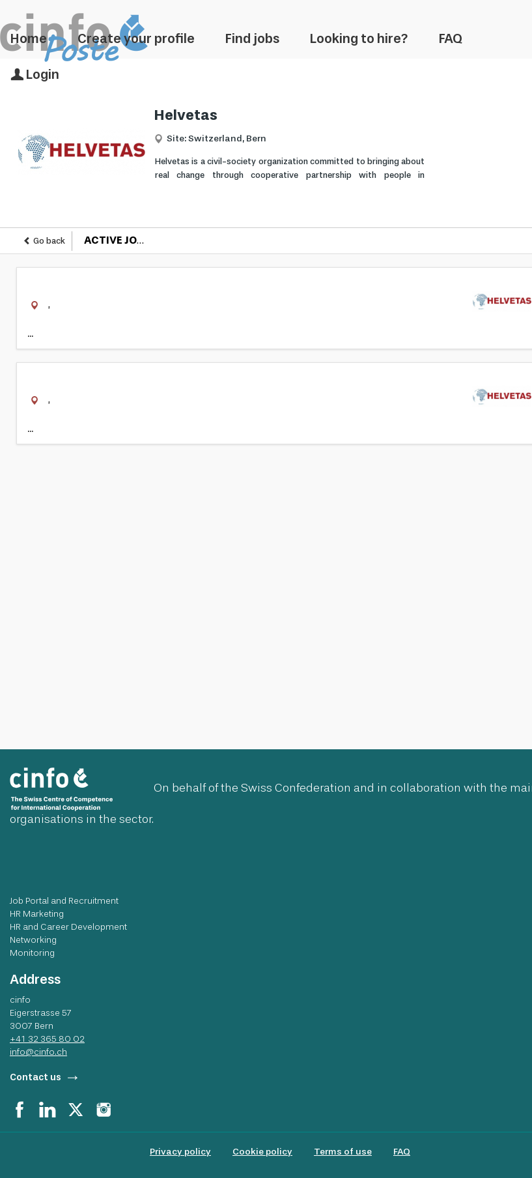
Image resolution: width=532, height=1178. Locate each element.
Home (28, 38)
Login (34, 74)
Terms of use (343, 1151)
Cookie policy (262, 1151)
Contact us (35, 1077)
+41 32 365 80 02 (47, 1038)
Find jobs (252, 38)
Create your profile (136, 38)
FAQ (450, 38)
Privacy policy (180, 1151)
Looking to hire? (359, 38)
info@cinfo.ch (38, 1051)
